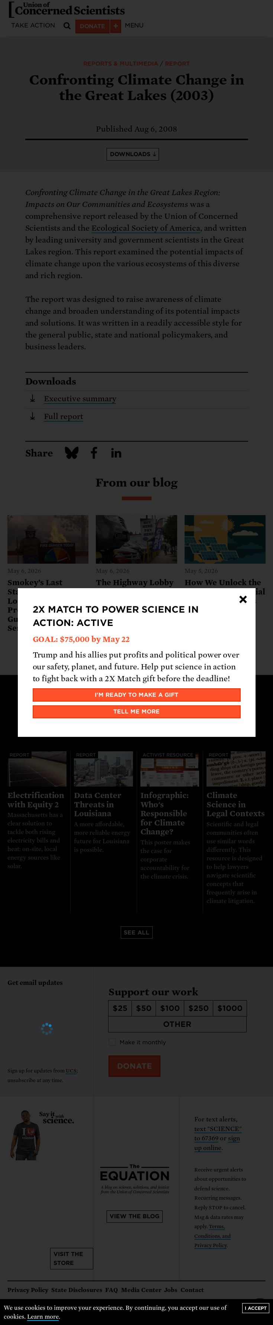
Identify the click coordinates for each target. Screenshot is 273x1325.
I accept (256, 1308)
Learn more (43, 1317)
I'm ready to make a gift (136, 695)
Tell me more (136, 711)
